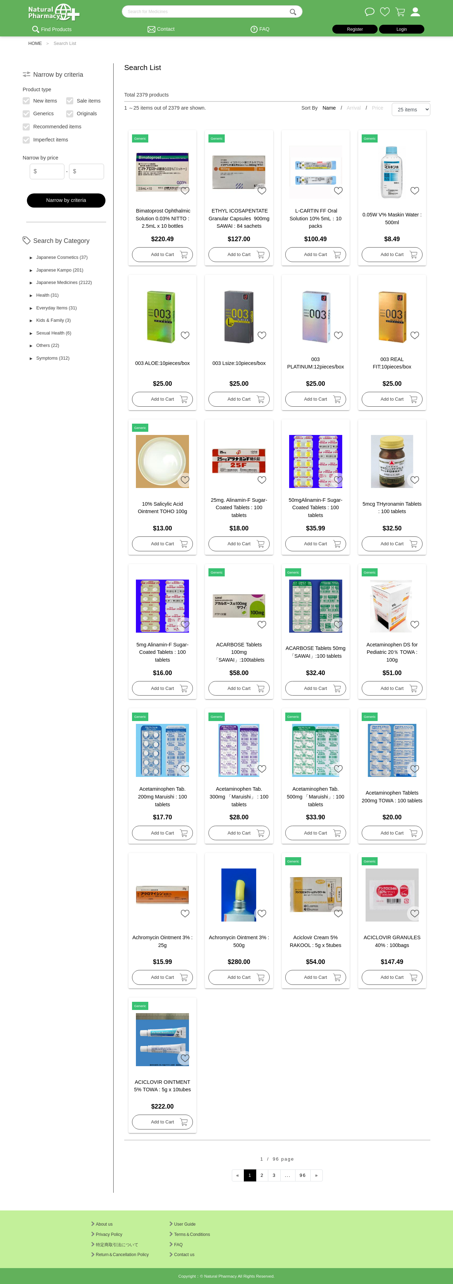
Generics (38, 113)
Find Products (56, 29)
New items (40, 100)
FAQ (264, 29)
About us (102, 1224)
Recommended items (52, 126)
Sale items (84, 100)
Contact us (182, 1254)
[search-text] (212, 11)
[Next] (316, 1175)
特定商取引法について (114, 1244)
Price (377, 108)
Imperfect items (45, 139)
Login (401, 29)
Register (355, 29)
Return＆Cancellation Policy (120, 1254)
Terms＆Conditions (190, 1234)
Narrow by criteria (66, 200)
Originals (82, 113)
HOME (35, 43)
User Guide (183, 1224)
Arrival (354, 108)
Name (329, 108)
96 (303, 1175)
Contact (166, 29)
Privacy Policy (106, 1234)
